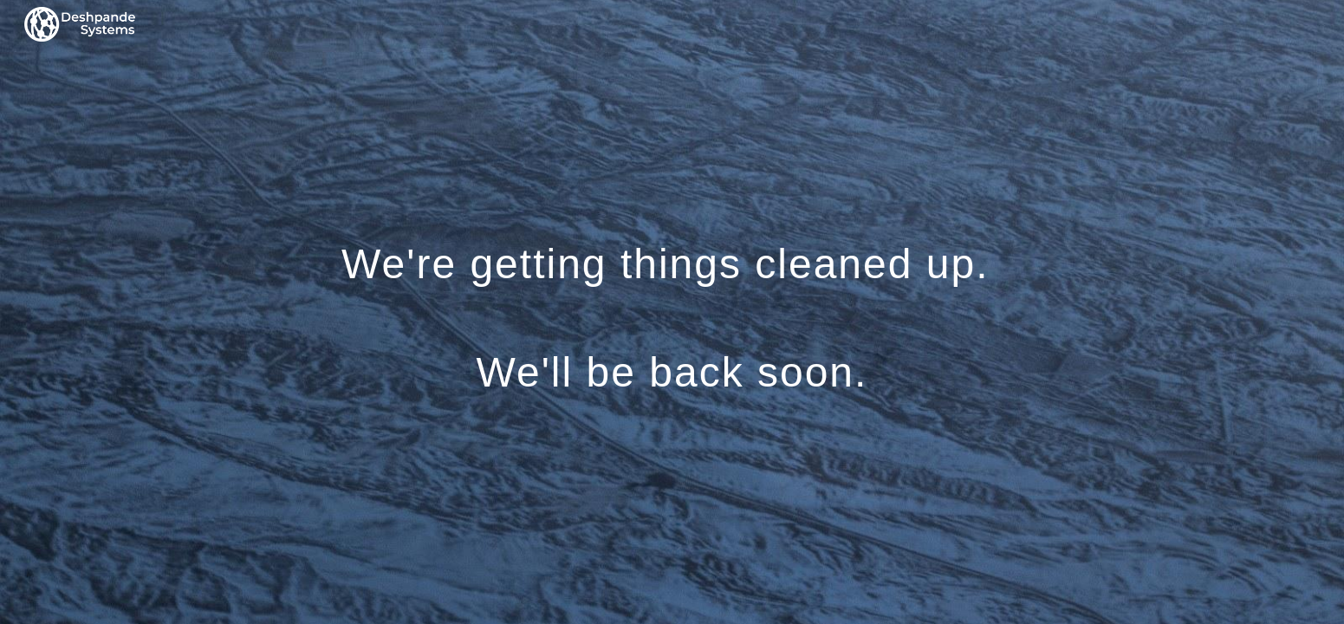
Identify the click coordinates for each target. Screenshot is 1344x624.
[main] (672, 312)
